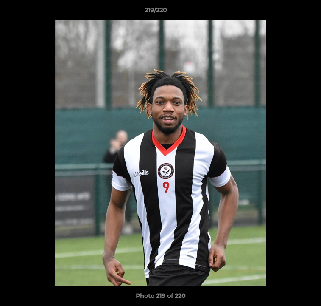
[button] (290, 12)
